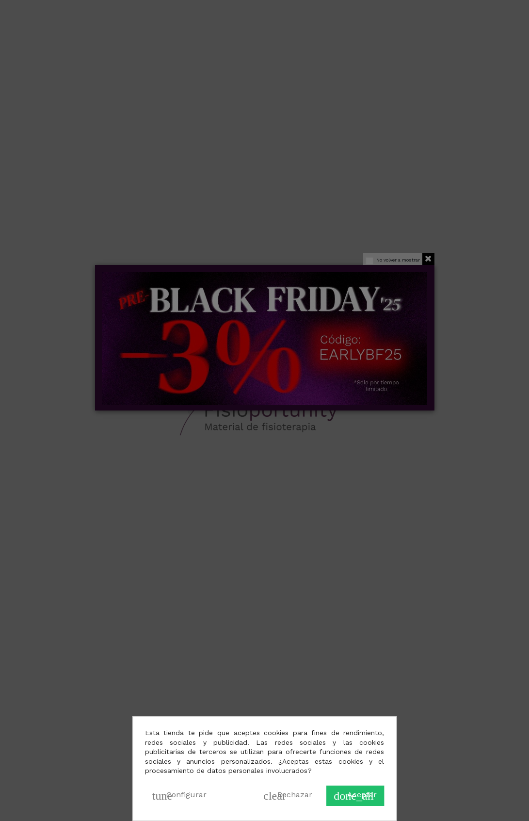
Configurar (179, 795)
